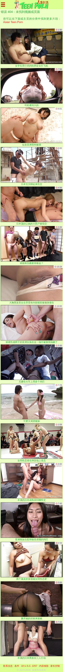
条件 (16, 666)
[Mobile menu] (3, 4)
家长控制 (55, 666)
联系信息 (8, 666)
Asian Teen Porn (13, 22)
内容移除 (44, 666)
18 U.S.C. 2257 (29, 666)
